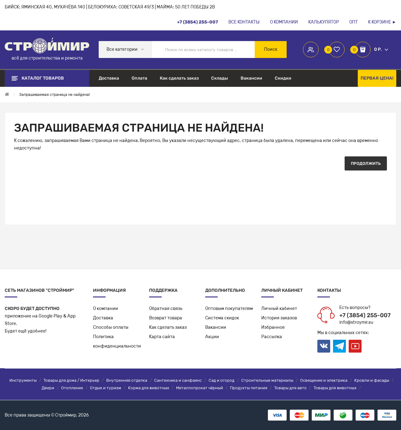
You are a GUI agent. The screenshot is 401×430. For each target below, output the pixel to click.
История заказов (279, 318)
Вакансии (215, 327)
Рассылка (271, 336)
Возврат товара (165, 318)
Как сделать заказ (168, 327)
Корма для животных (148, 387)
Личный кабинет (279, 308)
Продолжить (366, 163)
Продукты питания (248, 387)
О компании (105, 308)
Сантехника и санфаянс (178, 380)
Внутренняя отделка (126, 380)
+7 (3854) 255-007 (365, 315)
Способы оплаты (110, 327)
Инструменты (23, 380)
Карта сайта (162, 336)
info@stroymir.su (356, 322)
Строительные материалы (267, 380)
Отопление (72, 387)
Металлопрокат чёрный (199, 387)
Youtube (355, 346)
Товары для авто (290, 387)
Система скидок (222, 318)
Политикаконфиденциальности (117, 341)
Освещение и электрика (323, 380)
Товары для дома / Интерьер (71, 380)
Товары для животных (335, 387)
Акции (212, 336)
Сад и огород (221, 380)
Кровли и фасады (371, 380)
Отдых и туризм (105, 387)
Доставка (103, 318)
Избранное (273, 327)
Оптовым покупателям (229, 308)
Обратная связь (165, 308)
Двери (48, 387)
